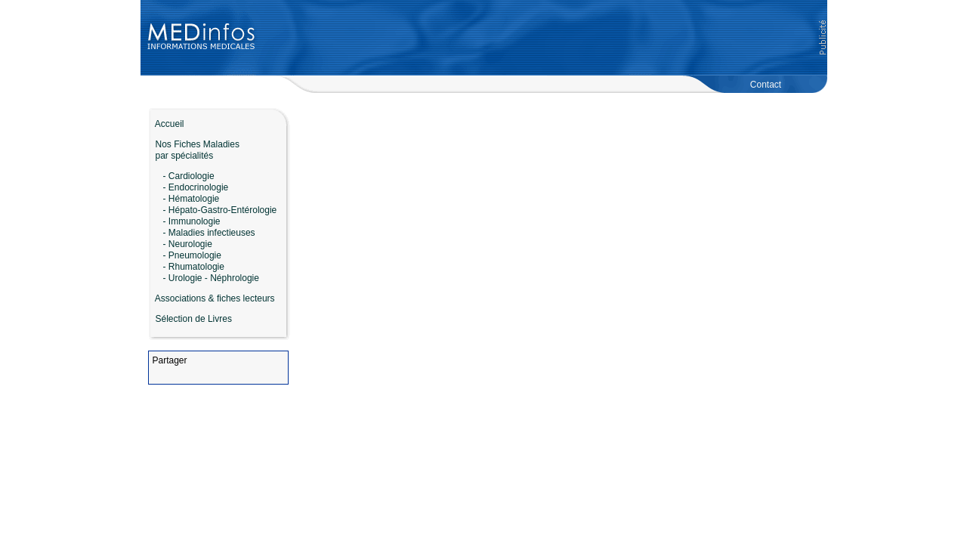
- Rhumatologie (193, 266)
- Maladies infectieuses (209, 232)
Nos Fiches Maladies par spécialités (193, 150)
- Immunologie (192, 221)
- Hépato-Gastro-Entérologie (220, 210)
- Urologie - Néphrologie (211, 278)
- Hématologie (191, 198)
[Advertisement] (542, 38)
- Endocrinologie (196, 187)
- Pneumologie (192, 255)
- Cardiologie (189, 176)
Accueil (166, 124)
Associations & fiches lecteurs (215, 298)
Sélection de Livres (194, 319)
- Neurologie (187, 244)
